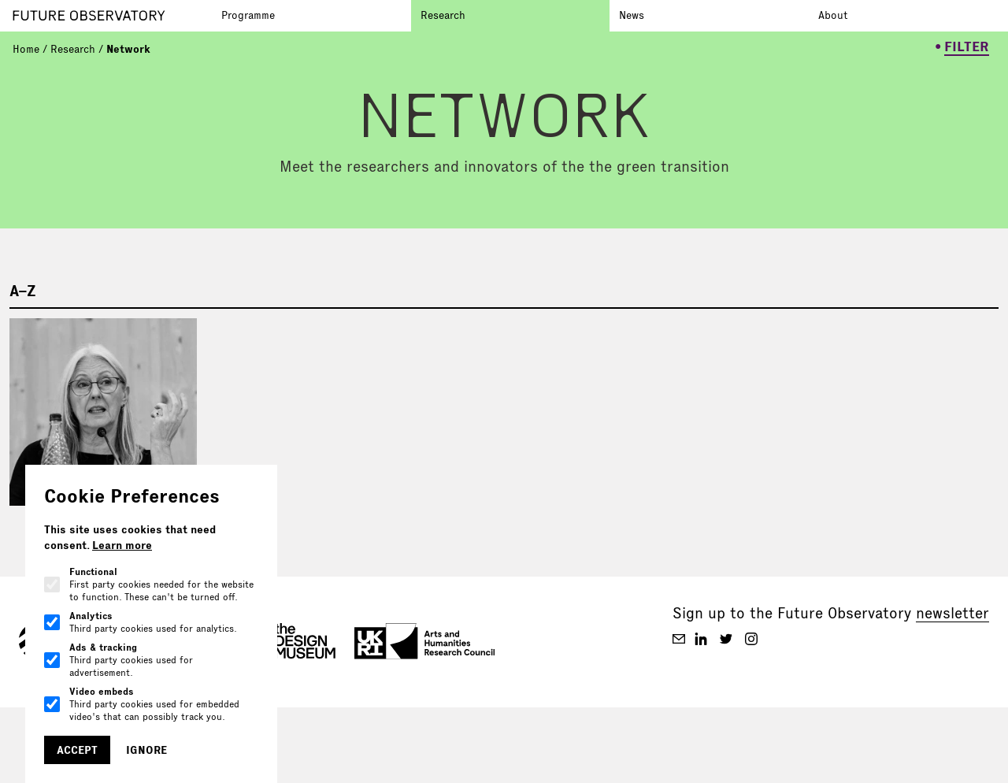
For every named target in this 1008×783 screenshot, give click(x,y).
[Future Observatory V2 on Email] (678, 638)
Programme (248, 15)
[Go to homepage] (112, 15)
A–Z (22, 290)
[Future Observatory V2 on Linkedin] (700, 638)
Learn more (122, 545)
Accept (77, 750)
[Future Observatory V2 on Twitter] (726, 638)
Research (443, 15)
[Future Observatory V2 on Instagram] (751, 638)
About (832, 15)
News (631, 15)
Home (26, 49)
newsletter (952, 612)
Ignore (146, 750)
